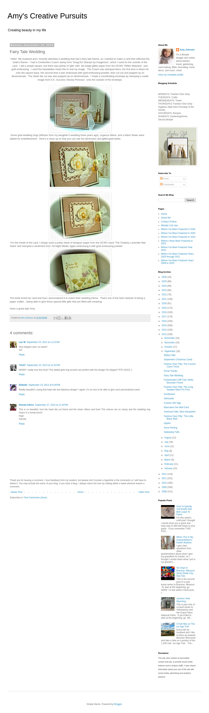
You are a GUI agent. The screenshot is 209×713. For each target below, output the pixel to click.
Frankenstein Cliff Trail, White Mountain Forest (178, 381)
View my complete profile (170, 74)
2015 (164, 325)
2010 (164, 483)
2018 (164, 312)
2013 (164, 334)
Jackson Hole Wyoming (183, 599)
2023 (164, 290)
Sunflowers (169, 394)
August (168, 437)
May (166, 451)
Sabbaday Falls (171, 432)
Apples (167, 423)
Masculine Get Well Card (176, 407)
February (169, 464)
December (169, 338)
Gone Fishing (170, 427)
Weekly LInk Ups (169, 225)
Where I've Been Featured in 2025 (178, 233)
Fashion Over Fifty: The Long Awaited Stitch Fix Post (178, 388)
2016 (164, 321)
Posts (164, 178)
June (167, 446)
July (166, 442)
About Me (166, 217)
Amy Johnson (187, 49)
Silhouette (169, 398)
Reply (22, 354)
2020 (164, 303)
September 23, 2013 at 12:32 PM (43, 365)
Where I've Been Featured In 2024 (178, 237)
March (167, 459)
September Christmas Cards (178, 359)
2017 (164, 316)
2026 (164, 277)
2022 (164, 294)
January (168, 468)
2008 (164, 491)
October (168, 347)
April (166, 455)
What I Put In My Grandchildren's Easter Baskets (184, 540)
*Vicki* (22, 365)
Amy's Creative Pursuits (47, 16)
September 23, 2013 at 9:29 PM (44, 385)
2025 (164, 281)
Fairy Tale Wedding (173, 375)
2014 (164, 329)
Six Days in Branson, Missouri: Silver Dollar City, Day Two (185, 571)
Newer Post (16, 492)
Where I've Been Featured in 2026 (178, 229)
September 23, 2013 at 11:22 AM (43, 342)
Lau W (22, 342)
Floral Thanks (170, 371)
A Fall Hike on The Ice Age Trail (185, 625)
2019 (164, 308)
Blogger (118, 704)
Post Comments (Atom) (35, 497)
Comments (167, 184)
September (170, 351)
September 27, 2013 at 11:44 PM (51, 405)
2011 (164, 478)
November (169, 342)
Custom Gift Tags (172, 403)
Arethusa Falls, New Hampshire (180, 411)
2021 (164, 299)
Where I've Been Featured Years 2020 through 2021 (177, 255)
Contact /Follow (169, 221)
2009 (164, 487)
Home (81, 492)
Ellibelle (23, 385)
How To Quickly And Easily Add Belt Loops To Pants (184, 510)
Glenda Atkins (26, 405)
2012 (164, 474)
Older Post (144, 492)
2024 (164, 286)
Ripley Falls (169, 355)
